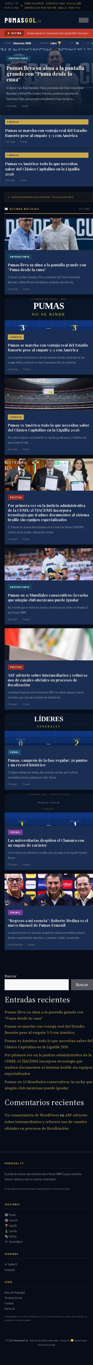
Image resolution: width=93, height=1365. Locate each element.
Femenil (15, 832)
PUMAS (23, 20)
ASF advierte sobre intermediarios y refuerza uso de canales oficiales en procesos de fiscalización (47, 680)
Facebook (10, 1270)
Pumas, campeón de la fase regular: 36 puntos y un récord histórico (48, 762)
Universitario (18, 58)
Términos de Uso (13, 1298)
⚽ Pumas (10, 1215)
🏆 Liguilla (11, 1225)
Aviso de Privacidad (15, 1292)
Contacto (9, 1303)
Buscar (10, 976)
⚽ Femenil (11, 1220)
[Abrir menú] (83, 20)
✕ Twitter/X (11, 1264)
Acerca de (10, 1308)
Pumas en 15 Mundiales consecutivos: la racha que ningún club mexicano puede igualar (48, 597)
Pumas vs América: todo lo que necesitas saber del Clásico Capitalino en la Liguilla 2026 (42, 168)
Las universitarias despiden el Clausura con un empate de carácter (46, 843)
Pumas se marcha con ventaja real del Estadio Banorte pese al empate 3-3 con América (46, 133)
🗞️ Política (10, 1236)
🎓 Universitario (13, 1241)
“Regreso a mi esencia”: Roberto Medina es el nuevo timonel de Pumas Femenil (48, 923)
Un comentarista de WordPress (32, 1115)
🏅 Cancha (11, 1231)
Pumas (14, 752)
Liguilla (13, 121)
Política (16, 497)
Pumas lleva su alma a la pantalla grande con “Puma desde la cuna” (45, 73)
